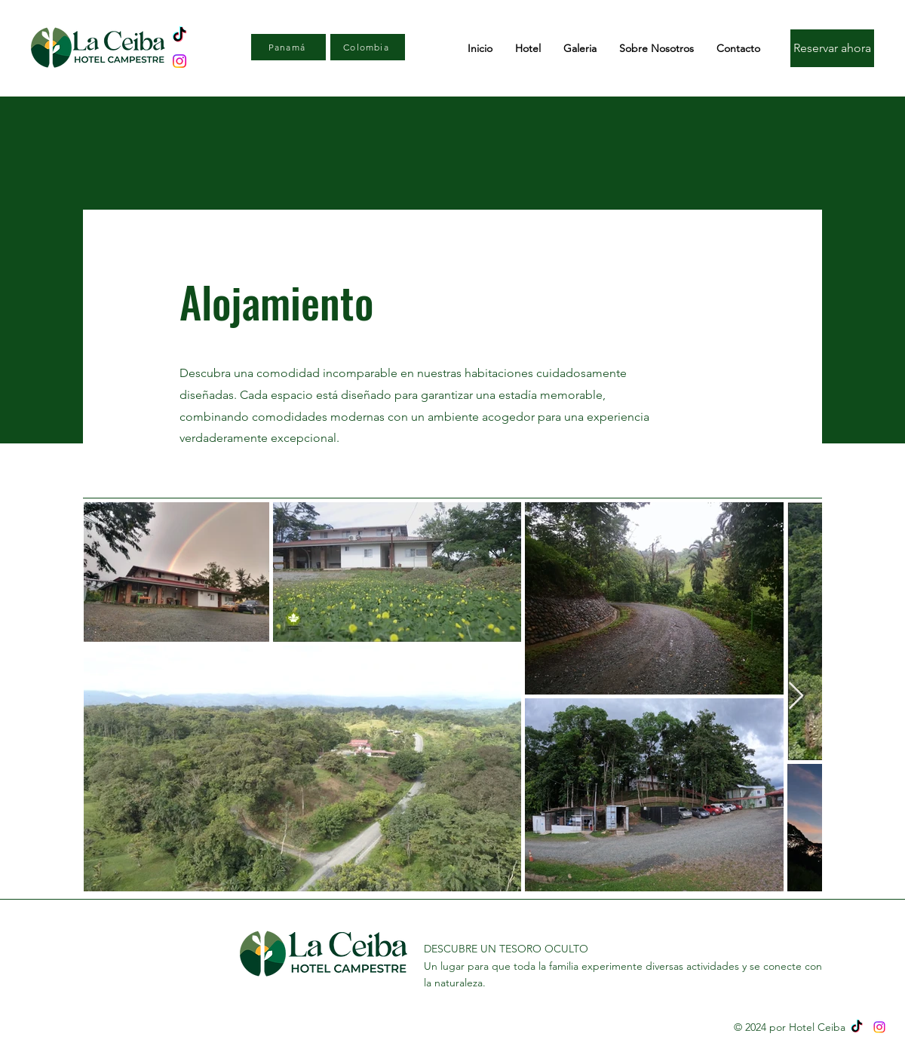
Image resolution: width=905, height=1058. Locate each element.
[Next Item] (796, 696)
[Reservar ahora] (832, 48)
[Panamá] (288, 47)
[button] (528, 48)
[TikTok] (856, 1027)
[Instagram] (879, 1027)
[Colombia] (367, 47)
